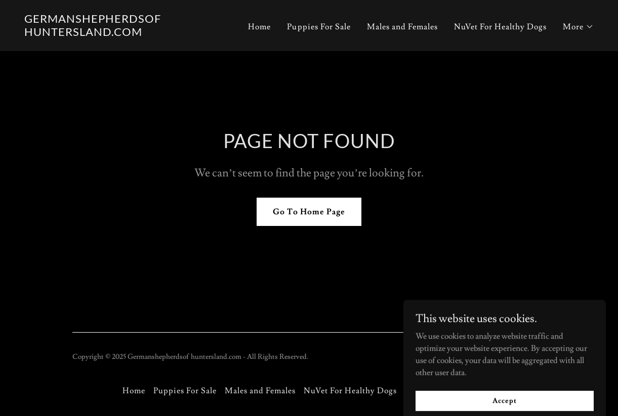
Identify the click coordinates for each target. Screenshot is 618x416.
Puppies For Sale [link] (318, 27)
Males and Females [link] (402, 27)
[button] (578, 27)
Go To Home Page (309, 212)
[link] (124, 33)
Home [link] (259, 27)
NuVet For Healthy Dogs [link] (500, 27)
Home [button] (133, 391)
